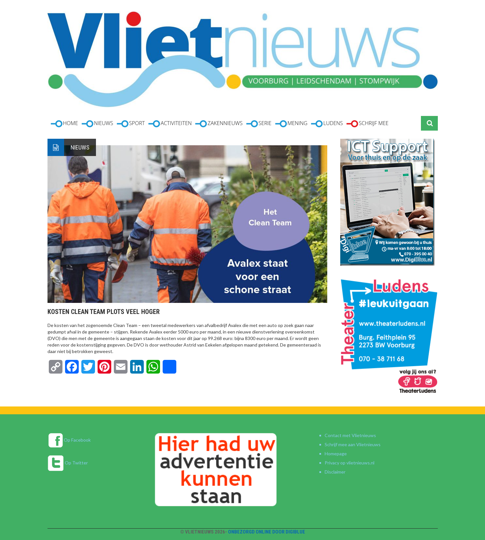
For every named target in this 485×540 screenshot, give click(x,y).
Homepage (336, 453)
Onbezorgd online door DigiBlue (266, 532)
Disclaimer (335, 472)
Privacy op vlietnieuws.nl (349, 462)
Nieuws (80, 147)
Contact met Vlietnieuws (350, 435)
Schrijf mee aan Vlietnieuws (353, 444)
